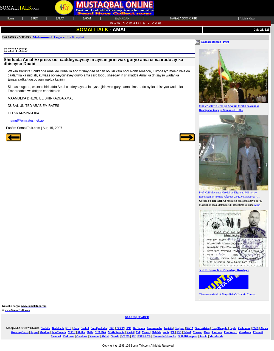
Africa (264, 328)
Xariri (130, 332)
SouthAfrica (202, 328)
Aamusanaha (154, 328)
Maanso (197, 332)
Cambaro (81, 336)
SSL (134, 336)
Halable (156, 332)
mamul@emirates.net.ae (26, 120)
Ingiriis (168, 328)
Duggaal (179, 328)
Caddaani (68, 336)
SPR (128, 328)
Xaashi (115, 336)
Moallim (44, 332)
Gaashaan (245, 332)
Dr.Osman (139, 328)
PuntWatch (230, 332)
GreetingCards (20, 332)
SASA (189, 328)
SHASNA (100, 332)
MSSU (72, 332)
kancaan (217, 332)
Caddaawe (244, 328)
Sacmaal (56, 336)
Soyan (34, 332)
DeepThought (219, 328)
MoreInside (216, 336)
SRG (111, 328)
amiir (166, 332)
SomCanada (59, 332)
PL (173, 332)
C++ (68, 328)
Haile (90, 332)
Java (76, 328)
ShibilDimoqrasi (187, 336)
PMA (255, 328)
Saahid (85, 328)
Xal (138, 332)
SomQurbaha (99, 328)
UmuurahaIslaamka (164, 336)
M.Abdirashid (116, 332)
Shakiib (45, 328)
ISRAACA (144, 336)
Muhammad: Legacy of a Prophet (59, 37)
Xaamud (95, 336)
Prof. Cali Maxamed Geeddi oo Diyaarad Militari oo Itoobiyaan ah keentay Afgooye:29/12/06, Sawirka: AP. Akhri (233, 197)
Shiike (81, 332)
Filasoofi (258, 332)
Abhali (105, 336)
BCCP (120, 328)
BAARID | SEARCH (137, 317)
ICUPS (125, 336)
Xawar (146, 332)
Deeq (207, 332)
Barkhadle (58, 328)
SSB (179, 332)
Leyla (233, 328)
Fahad (187, 332)
